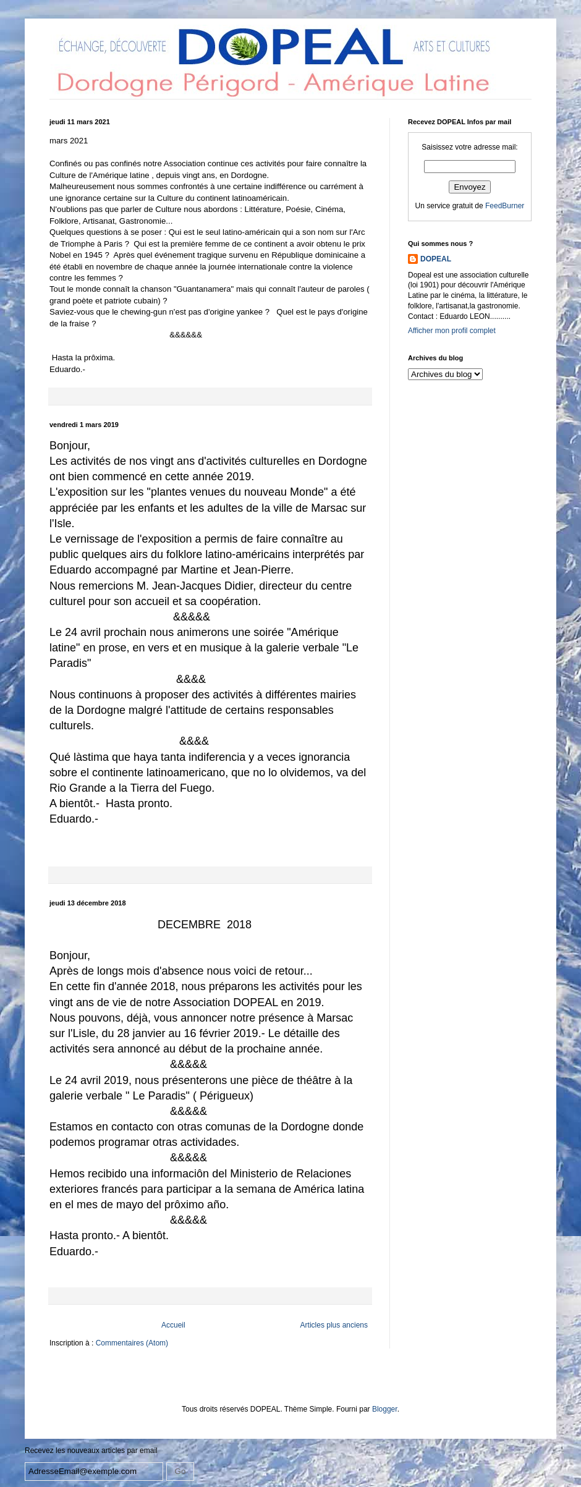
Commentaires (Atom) (132, 1343)
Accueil (173, 1325)
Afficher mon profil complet (452, 330)
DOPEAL (435, 259)
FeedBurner (504, 205)
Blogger (384, 1409)
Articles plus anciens (334, 1325)
